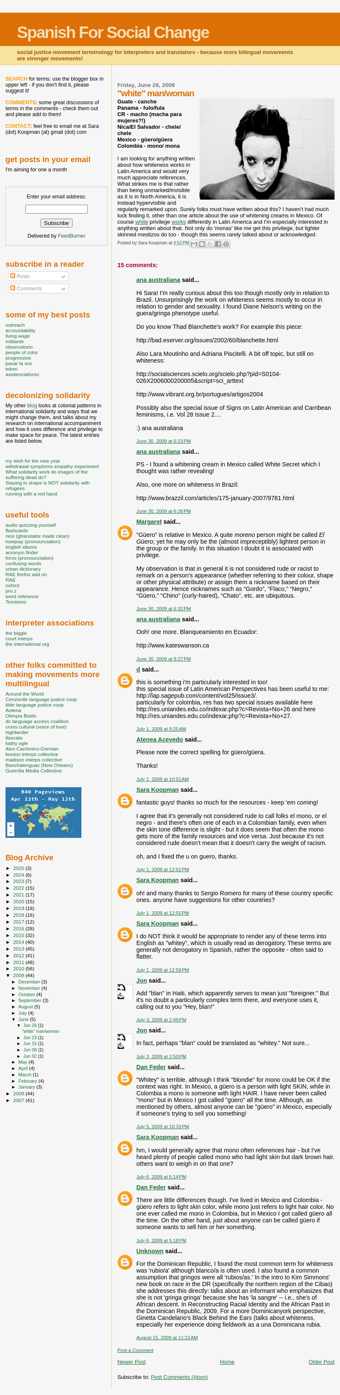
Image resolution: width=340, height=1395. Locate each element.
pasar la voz (18, 363)
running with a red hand (31, 493)
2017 (19, 921)
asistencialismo (22, 374)
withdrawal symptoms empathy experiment (52, 466)
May (24, 1062)
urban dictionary (22, 569)
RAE (10, 579)
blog (32, 406)
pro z (10, 590)
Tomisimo (15, 601)
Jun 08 (30, 1049)
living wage (17, 336)
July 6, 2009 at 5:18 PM (161, 1240)
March (26, 1074)
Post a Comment (135, 1350)
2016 (19, 928)
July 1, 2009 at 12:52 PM (162, 869)
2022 (19, 888)
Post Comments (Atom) (179, 1377)
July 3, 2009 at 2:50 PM (161, 1056)
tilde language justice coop (34, 704)
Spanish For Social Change (113, 32)
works (179, 222)
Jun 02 (30, 1056)
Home (227, 1362)
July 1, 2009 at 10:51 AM (162, 779)
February (29, 1080)
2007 (19, 1100)
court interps (18, 638)
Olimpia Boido (20, 715)
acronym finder (21, 552)
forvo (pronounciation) (29, 558)
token (11, 368)
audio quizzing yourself (30, 525)
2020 (19, 901)
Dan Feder (151, 1067)
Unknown (149, 1251)
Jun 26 (30, 1025)
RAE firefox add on (26, 574)
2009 (19, 975)
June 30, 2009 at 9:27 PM (163, 658)
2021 (19, 894)
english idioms (21, 547)
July (23, 1013)
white (141, 222)
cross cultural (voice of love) (36, 726)
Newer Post (131, 1362)
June (24, 1019)
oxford (12, 585)
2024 (19, 875)
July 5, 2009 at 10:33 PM (162, 1126)
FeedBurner (71, 236)
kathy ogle (16, 743)
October (28, 994)
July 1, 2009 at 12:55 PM (162, 913)
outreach (15, 325)
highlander (17, 732)
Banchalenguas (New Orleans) (39, 765)
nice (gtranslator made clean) (37, 536)
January (28, 1086)
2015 (19, 935)
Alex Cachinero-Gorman (32, 748)
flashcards (16, 530)
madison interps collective (33, 759)
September (31, 1000)
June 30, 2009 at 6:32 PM (163, 608)
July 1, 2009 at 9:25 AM (161, 728)
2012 (19, 955)
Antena (13, 710)
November (30, 988)
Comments (26, 289)
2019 (19, 908)
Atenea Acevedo (159, 739)
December (30, 981)
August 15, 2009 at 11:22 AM (167, 1337)
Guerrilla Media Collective (33, 770)
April (24, 1068)
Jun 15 (30, 1043)
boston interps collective (31, 754)
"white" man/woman (40, 1031)
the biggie (16, 633)
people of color (21, 352)
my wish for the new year (32, 460)
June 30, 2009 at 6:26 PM (163, 511)
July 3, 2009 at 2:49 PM (161, 1019)
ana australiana (158, 279)
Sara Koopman (157, 789)
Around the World (24, 693)
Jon (141, 980)
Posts (20, 276)
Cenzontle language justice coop (41, 699)
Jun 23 (30, 1037)
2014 (19, 942)
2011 (19, 962)
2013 (19, 948)
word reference (21, 596)
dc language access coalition (37, 721)
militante (14, 341)
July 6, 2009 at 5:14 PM (161, 1176)
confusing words (23, 563)
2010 (19, 968)
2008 (19, 1093)
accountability (20, 330)
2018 (19, 915)
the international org (27, 644)
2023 (19, 881)
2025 (19, 868)
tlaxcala (13, 737)
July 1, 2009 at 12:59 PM (162, 969)
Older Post (322, 1362)
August (27, 1006)
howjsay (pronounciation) (32, 541)
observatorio (19, 346)
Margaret (149, 521)
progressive (18, 357)
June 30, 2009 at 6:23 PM (163, 441)
